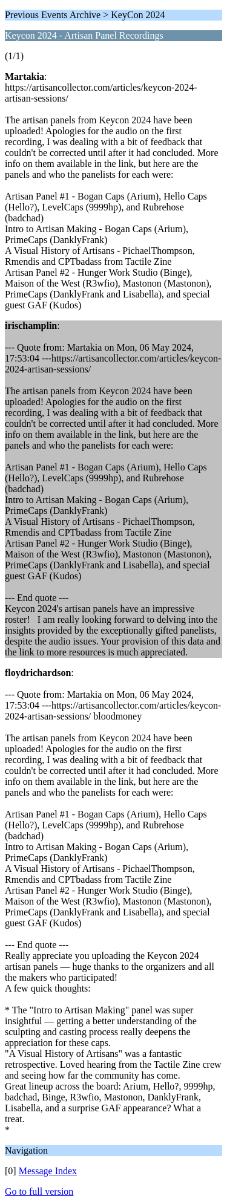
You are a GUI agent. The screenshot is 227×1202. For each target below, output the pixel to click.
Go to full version (39, 1191)
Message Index (48, 1171)
